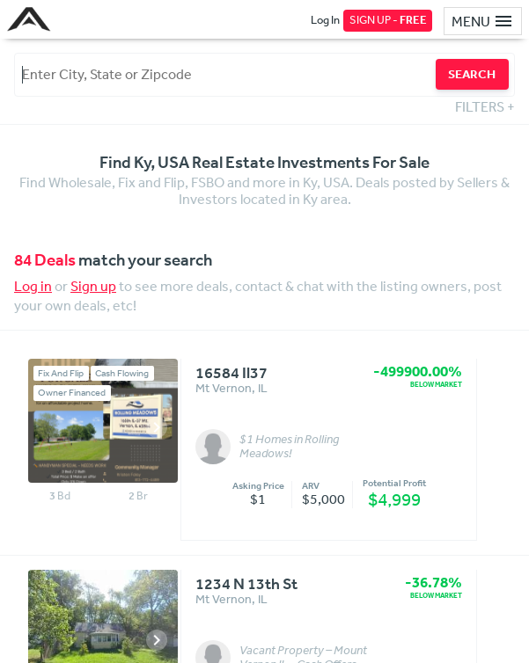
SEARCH (472, 74)
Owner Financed (72, 392)
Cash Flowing (122, 373)
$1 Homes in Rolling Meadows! (289, 447)
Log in (33, 286)
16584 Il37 (231, 374)
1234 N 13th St (246, 585)
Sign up (93, 286)
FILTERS (485, 106)
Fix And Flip (61, 373)
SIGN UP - (388, 19)
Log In (325, 19)
